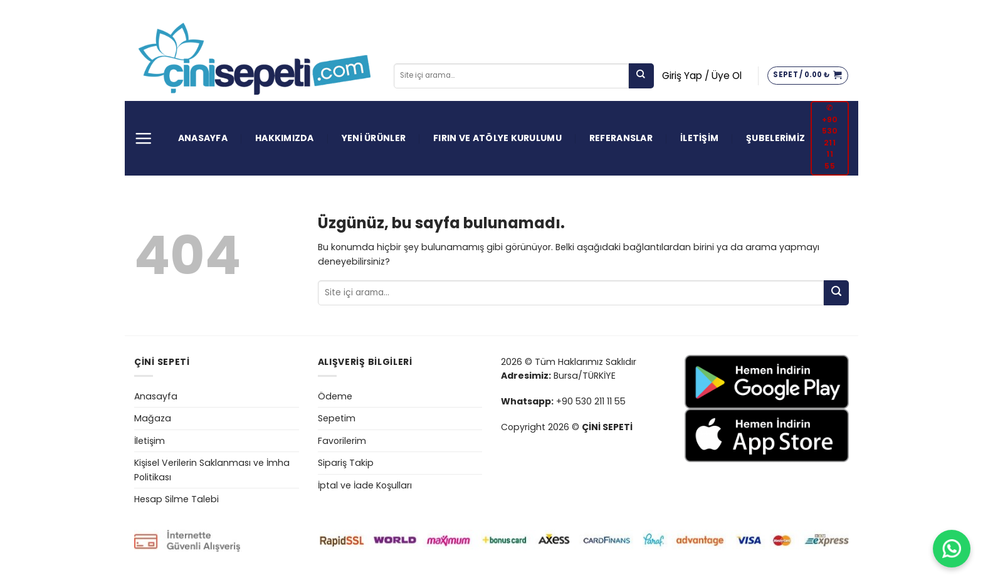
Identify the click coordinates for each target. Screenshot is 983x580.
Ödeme (335, 396)
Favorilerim (342, 441)
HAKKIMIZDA (284, 138)
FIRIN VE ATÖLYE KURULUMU (497, 138)
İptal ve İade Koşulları (365, 485)
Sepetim (336, 418)
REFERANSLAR (621, 138)
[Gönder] (641, 75)
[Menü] (143, 138)
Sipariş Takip (346, 462)
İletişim (149, 441)
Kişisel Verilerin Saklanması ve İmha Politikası (212, 469)
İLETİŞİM (699, 138)
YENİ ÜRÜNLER (374, 138)
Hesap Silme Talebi (176, 499)
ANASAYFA (203, 138)
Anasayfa (155, 396)
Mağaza (152, 418)
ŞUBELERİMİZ (775, 138)
